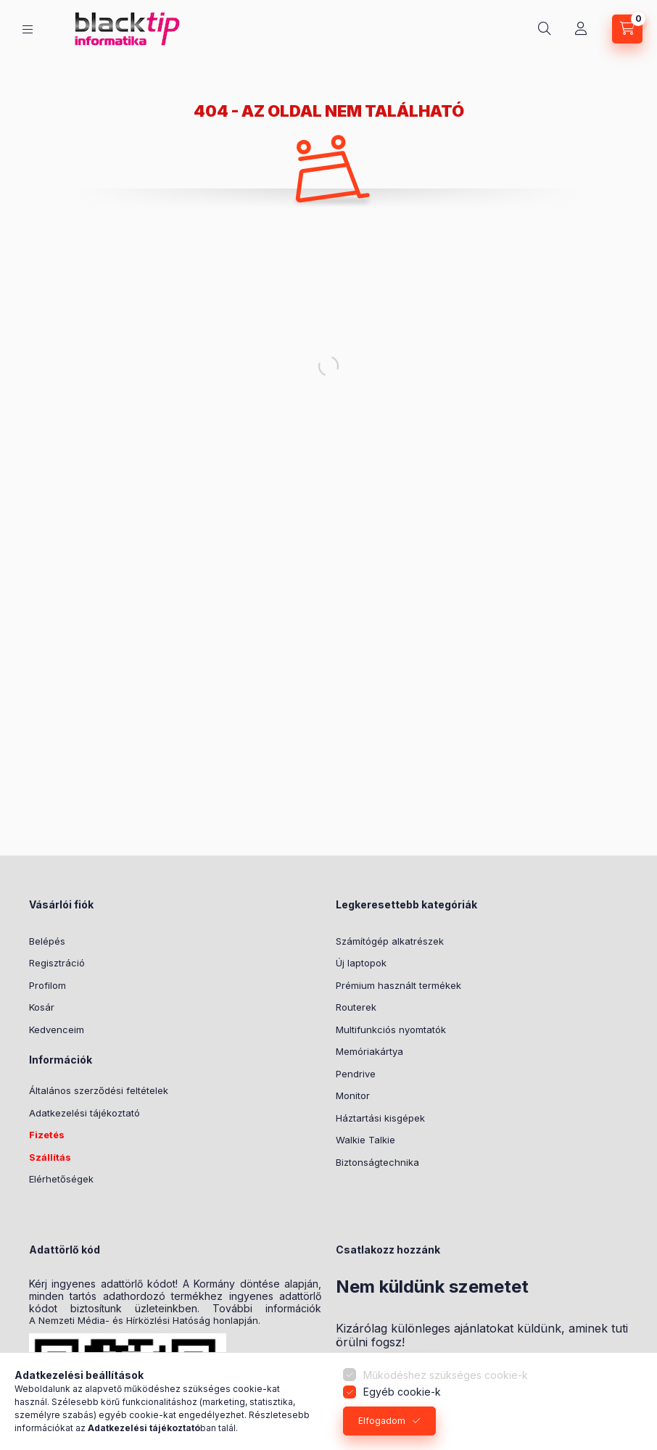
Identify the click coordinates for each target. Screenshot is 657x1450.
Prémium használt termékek (398, 985)
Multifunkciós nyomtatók (391, 1029)
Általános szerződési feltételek (98, 1090)
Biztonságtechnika (377, 1162)
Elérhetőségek (61, 1179)
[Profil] (580, 29)
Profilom (47, 985)
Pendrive (356, 1074)
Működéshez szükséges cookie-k (445, 1375)
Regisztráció (57, 963)
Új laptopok (361, 963)
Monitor (353, 1095)
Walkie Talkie (365, 1140)
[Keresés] (544, 29)
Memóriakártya (369, 1051)
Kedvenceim (56, 1029)
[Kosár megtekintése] (627, 29)
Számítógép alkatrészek (390, 941)
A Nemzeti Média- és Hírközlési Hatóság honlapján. (144, 1320)
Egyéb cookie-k (402, 1391)
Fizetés (47, 1134)
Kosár (41, 1007)
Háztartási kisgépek (380, 1118)
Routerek (356, 1007)
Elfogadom (381, 1420)
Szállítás (50, 1157)
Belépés (47, 941)
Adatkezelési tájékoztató (84, 1113)
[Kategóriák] (28, 29)
